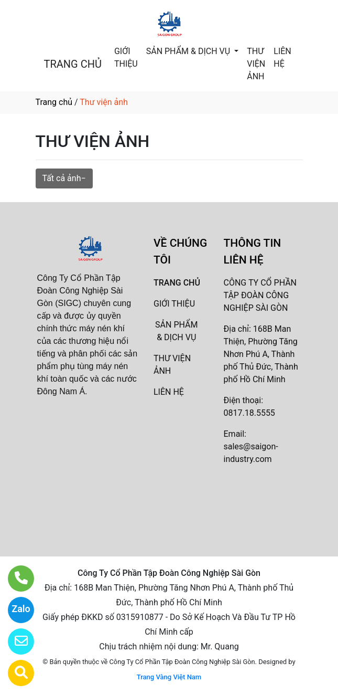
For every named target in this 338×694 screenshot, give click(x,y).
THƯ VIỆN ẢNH (256, 63)
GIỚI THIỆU (126, 57)
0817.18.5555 (249, 413)
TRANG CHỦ (73, 64)
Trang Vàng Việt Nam (169, 677)
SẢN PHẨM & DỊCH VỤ (189, 51)
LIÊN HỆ (282, 57)
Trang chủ (54, 102)
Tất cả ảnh (61, 178)
